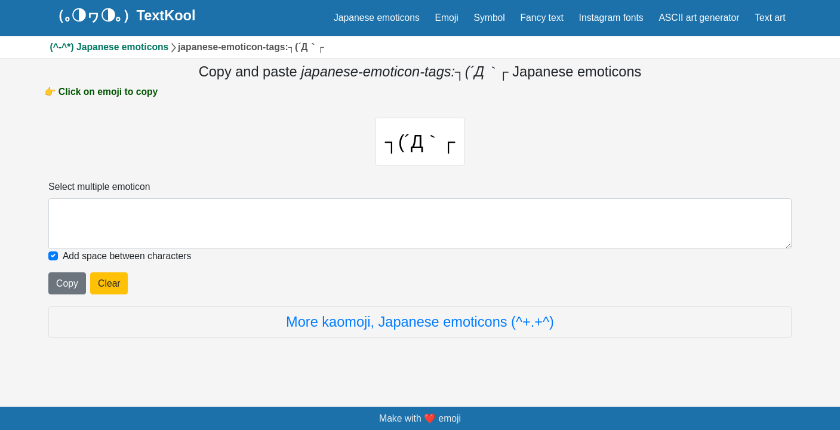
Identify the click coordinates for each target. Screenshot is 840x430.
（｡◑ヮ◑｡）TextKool (123, 16)
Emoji (447, 18)
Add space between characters (127, 256)
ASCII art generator (699, 18)
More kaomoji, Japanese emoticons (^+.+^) (420, 322)
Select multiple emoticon (99, 187)
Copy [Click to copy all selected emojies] (67, 283)
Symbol (489, 18)
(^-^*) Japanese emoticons (109, 47)
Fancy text (542, 18)
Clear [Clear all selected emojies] (109, 283)
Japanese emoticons (377, 18)
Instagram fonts (611, 18)
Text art (770, 18)
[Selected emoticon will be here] (419, 223)
